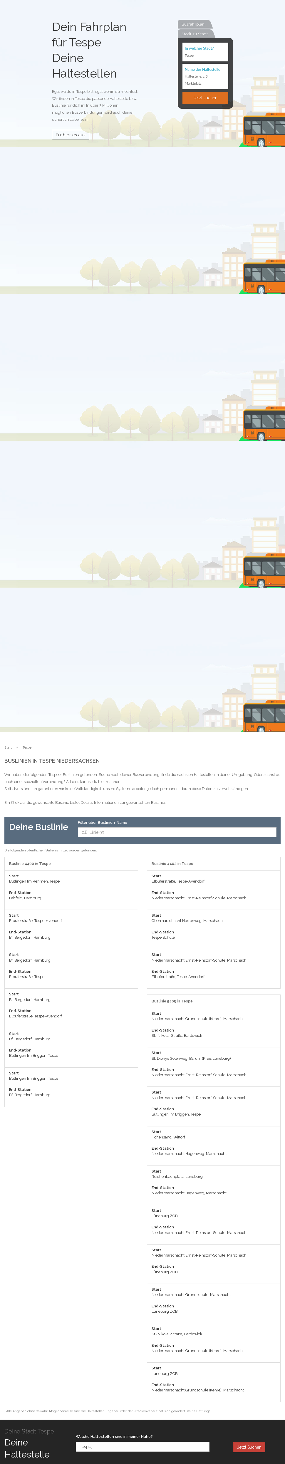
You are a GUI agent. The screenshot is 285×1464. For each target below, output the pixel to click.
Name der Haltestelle (202, 69)
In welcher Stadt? (199, 48)
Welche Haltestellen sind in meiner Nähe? (114, 1436)
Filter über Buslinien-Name (102, 822)
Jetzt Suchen (249, 1447)
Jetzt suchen (205, 97)
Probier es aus (71, 135)
